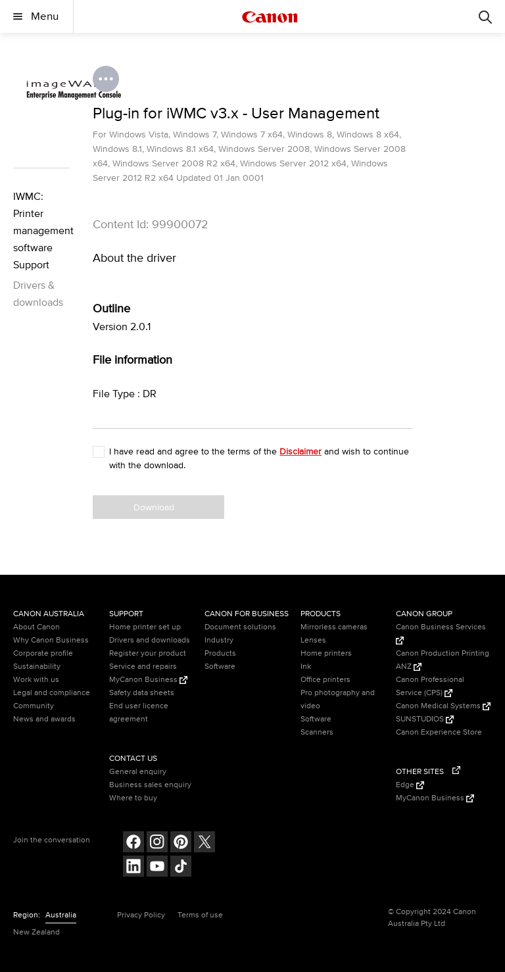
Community (33, 706)
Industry (218, 640)
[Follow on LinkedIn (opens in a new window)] (133, 868)
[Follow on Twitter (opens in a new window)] (204, 843)
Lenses (313, 640)
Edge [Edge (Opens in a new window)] (410, 785)
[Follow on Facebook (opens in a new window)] (133, 843)
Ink (306, 666)
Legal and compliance (51, 693)
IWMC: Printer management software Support (41, 231)
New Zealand (36, 932)
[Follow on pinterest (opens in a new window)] (180, 843)
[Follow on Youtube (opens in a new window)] (157, 868)
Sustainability (36, 666)
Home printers (326, 653)
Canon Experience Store (439, 732)
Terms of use (200, 915)
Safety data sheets (141, 693)
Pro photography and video (338, 699)
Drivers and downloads (149, 640)
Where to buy (133, 798)
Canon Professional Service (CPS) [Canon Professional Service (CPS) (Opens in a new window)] (430, 686)
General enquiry (137, 772)
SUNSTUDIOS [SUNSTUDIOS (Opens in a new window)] (425, 719)
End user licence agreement (138, 712)
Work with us (36, 680)
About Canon (36, 627)
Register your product (147, 653)
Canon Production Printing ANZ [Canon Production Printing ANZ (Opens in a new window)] (442, 659)
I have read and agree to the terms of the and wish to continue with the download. (259, 458)
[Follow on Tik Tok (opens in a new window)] (180, 868)
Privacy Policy (141, 915)
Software (219, 666)
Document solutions (240, 627)
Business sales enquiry (150, 785)
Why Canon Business (51, 640)
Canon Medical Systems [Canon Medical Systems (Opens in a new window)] (443, 706)
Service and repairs (143, 666)
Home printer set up (145, 627)
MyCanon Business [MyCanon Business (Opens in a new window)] (148, 680)
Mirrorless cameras (334, 627)
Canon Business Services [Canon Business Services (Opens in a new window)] (441, 633)
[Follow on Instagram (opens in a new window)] (157, 843)
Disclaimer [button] (300, 451)
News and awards (44, 719)
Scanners (317, 732)
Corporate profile (43, 653)
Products (220, 653)
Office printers (325, 680)
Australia (60, 915)
